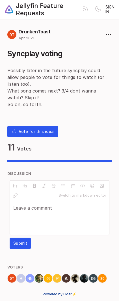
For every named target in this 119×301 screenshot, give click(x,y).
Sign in (109, 9)
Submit (20, 243)
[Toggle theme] (98, 9)
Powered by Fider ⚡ (60, 294)
